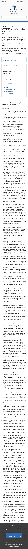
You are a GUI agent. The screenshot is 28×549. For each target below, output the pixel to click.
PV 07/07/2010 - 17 (10, 83)
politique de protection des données (12, 546)
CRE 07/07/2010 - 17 (10, 85)
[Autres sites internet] (21, 1)
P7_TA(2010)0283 (10, 93)
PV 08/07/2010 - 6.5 (10, 89)
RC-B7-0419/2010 (12, 60)
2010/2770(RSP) (13, 65)
